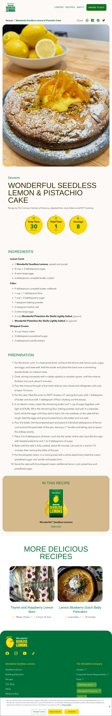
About (80, 7)
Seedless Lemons (14, 669)
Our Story (10, 684)
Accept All (71, 712)
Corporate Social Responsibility (91, 674)
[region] (56, 706)
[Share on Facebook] (92, 20)
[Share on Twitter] (103, 20)
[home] (11, 7)
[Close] (109, 706)
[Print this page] (87, 20)
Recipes (70, 7)
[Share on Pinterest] (98, 20)
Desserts (14, 177)
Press (79, 679)
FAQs (8, 689)
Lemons (59, 7)
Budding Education (15, 674)
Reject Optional (55, 712)
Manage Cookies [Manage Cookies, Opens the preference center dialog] (39, 712)
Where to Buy (96, 7)
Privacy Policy (66, 705)
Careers (80, 669)
